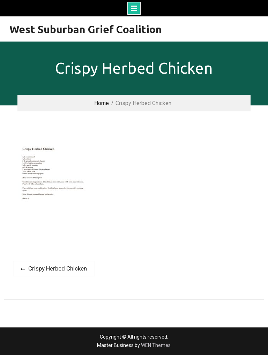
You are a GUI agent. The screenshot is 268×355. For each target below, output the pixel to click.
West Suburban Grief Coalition (85, 29)
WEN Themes (156, 345)
